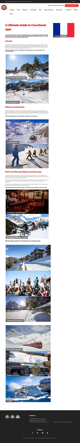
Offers (40, 9)
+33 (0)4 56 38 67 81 (42, 420)
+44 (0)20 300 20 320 (71, 5)
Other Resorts (59, 9)
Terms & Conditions (63, 421)
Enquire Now (68, 9)
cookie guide (35, 1)
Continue (73, 1)
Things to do (25, 9)
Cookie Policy (70, 421)
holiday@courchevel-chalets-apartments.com (38, 421)
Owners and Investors (48, 9)
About (11, 13)
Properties (12, 9)
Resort (18, 9)
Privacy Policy (56, 421)
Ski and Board (33, 9)
